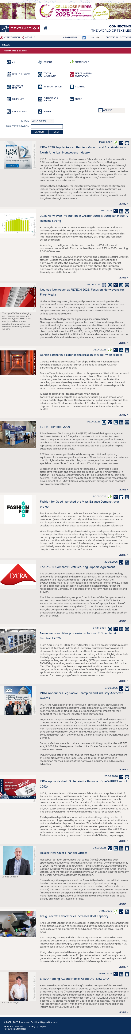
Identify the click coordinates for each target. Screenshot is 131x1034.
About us (30, 37)
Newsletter (70, 37)
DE (92, 37)
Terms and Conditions (13, 1026)
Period (24, 120)
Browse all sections (118, 37)
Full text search (17, 126)
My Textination (11, 37)
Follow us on (15, 1029)
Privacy (32, 1026)
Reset (55, 132)
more (122, 203)
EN (97, 37)
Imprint (43, 1026)
